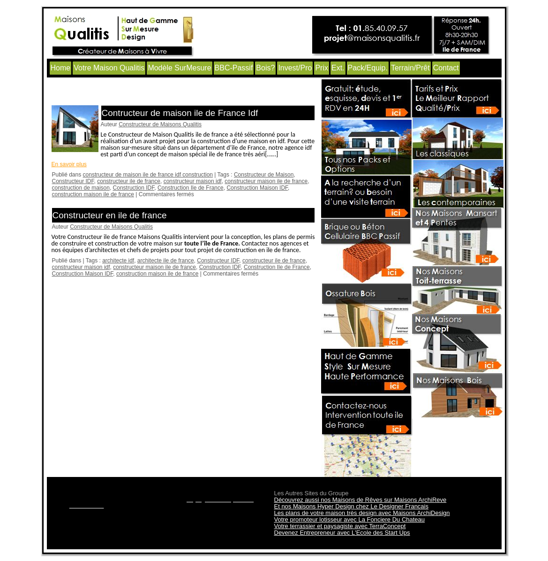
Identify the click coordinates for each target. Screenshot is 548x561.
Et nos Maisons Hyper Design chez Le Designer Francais (351, 506)
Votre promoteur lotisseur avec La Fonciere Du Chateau (349, 519)
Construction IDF (134, 187)
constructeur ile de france (128, 181)
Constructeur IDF (73, 181)
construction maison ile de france (93, 194)
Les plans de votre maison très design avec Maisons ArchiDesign (362, 512)
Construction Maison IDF (257, 187)
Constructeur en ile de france (110, 215)
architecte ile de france (165, 260)
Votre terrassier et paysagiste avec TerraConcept (340, 526)
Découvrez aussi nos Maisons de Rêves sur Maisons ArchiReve (360, 499)
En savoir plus (69, 164)
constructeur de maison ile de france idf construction (148, 174)
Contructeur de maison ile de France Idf (180, 113)
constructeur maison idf (193, 181)
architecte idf (118, 260)
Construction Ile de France (191, 187)
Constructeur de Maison (263, 174)
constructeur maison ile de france (266, 181)
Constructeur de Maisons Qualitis (160, 124)
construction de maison (81, 187)
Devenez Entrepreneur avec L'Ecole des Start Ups (342, 532)
